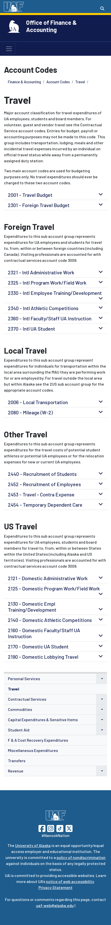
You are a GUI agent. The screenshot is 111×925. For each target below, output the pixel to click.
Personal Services (24, 678)
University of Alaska (33, 845)
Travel (80, 82)
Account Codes (58, 82)
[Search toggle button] (102, 8)
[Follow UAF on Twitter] (69, 827)
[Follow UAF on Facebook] (41, 827)
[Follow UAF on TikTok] (60, 827)
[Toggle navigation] (9, 49)
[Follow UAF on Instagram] (50, 827)
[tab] (55, 195)
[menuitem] (55, 679)
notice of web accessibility (70, 881)
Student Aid (18, 729)
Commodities (20, 709)
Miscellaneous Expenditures (33, 750)
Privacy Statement (55, 887)
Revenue (15, 770)
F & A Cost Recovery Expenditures (38, 740)
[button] (101, 679)
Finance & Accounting (24, 82)
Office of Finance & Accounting (51, 26)
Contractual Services (27, 699)
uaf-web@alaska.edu (55, 905)
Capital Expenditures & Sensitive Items (43, 719)
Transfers (16, 760)
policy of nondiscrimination (81, 857)
